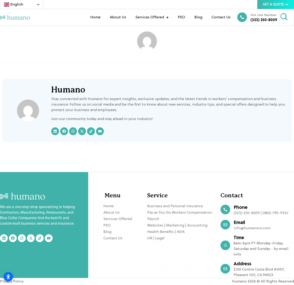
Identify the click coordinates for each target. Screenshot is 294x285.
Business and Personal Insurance (175, 206)
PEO (181, 17)
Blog (198, 17)
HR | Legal (155, 238)
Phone (241, 207)
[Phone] (225, 209)
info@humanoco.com (252, 228)
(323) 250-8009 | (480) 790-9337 (261, 213)
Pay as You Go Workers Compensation (179, 213)
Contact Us (221, 17)
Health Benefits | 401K (166, 232)
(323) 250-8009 (263, 20)
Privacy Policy (12, 281)
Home (95, 17)
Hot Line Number (263, 15)
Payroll (153, 219)
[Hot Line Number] (242, 17)
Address (242, 264)
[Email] (225, 224)
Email (239, 222)
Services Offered (152, 17)
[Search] (284, 16)
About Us (118, 17)
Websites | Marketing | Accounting (177, 226)
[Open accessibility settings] (8, 276)
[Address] (225, 269)
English (13, 4)
